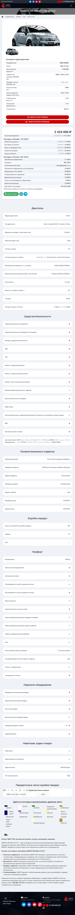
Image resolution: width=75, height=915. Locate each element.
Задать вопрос (11, 194)
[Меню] (71, 5)
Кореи (8, 903)
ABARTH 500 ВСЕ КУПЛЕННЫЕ (37, 122)
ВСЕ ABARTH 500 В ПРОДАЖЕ (37, 117)
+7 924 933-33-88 (67, 1)
